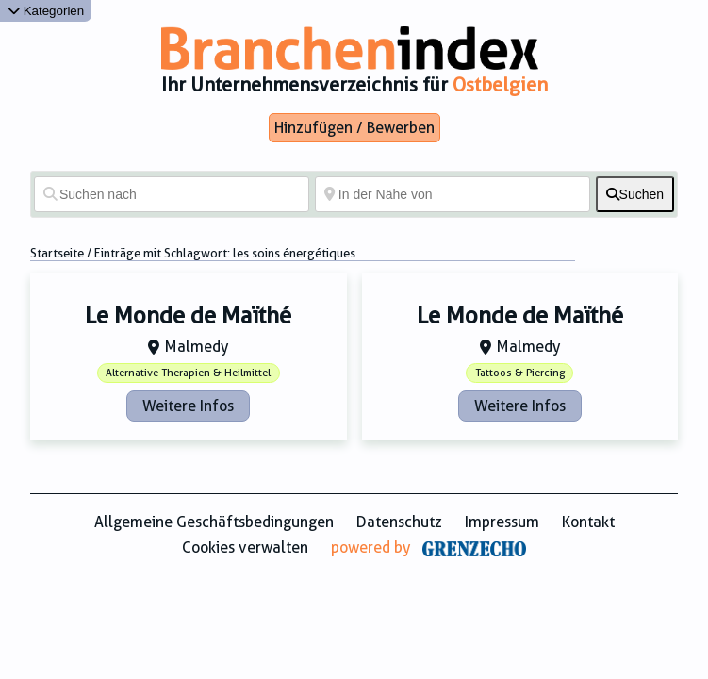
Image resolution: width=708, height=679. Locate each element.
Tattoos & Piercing (520, 373)
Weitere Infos (188, 406)
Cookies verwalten (245, 547)
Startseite (57, 253)
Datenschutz (399, 522)
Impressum (502, 522)
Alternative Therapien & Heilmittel (188, 373)
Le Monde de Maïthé (188, 316)
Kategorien (46, 11)
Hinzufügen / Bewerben (354, 128)
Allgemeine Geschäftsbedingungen (214, 522)
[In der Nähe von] (452, 194)
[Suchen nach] (171, 194)
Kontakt (588, 522)
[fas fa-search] (635, 194)
